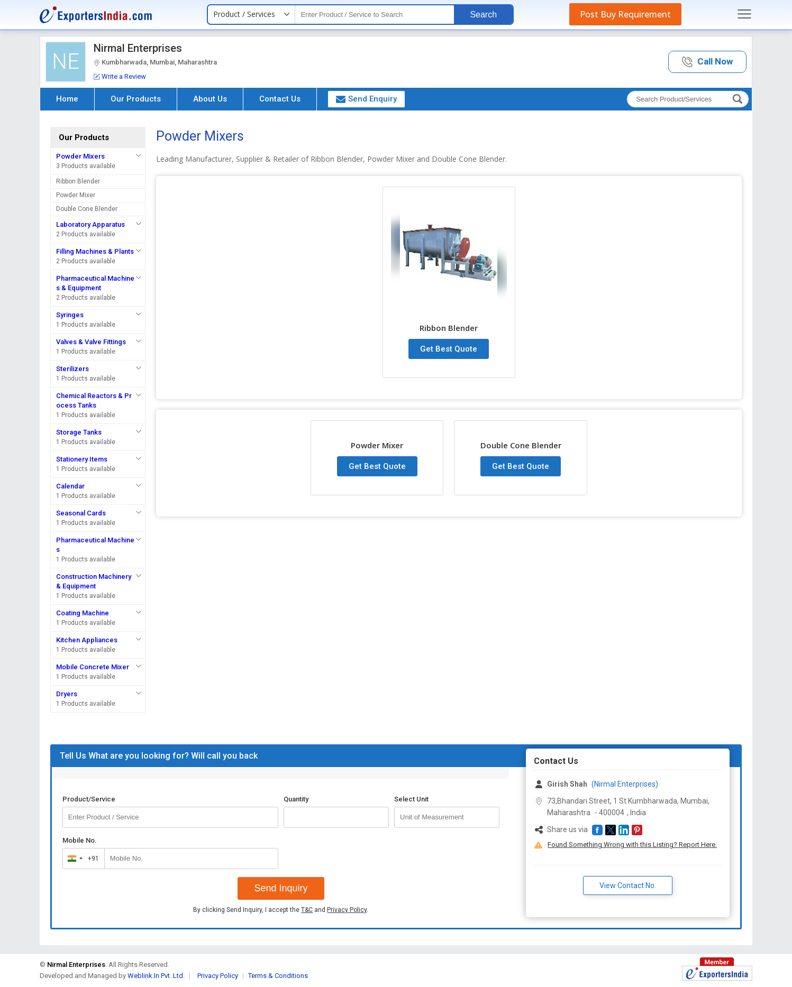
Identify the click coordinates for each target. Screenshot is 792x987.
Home (67, 99)
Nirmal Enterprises (138, 48)
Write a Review (120, 76)
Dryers (66, 694)
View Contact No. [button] (627, 885)
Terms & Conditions (278, 976)
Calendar (70, 486)
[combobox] (81, 858)
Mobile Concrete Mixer (92, 667)
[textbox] (374, 14)
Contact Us (280, 99)
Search (483, 14)
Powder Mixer (75, 195)
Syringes (70, 315)
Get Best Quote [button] (448, 349)
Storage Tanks (79, 432)
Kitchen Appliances (86, 640)
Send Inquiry (280, 888)
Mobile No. (79, 840)
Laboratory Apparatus (90, 224)
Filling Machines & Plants (95, 251)
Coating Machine (82, 613)
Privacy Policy (347, 910)
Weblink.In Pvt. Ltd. (156, 976)
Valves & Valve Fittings (91, 342)
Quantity (296, 799)
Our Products (136, 99)
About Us (210, 99)
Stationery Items (81, 459)
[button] (707, 62)
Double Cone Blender (86, 209)
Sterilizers (72, 369)
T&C (307, 910)
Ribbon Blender (78, 181)
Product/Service (88, 799)
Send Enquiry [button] (366, 99)
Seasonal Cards (81, 513)
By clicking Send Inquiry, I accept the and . (280, 910)
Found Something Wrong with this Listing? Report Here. (632, 844)
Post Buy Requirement (625, 14)
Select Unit (411, 799)
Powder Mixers (80, 156)
